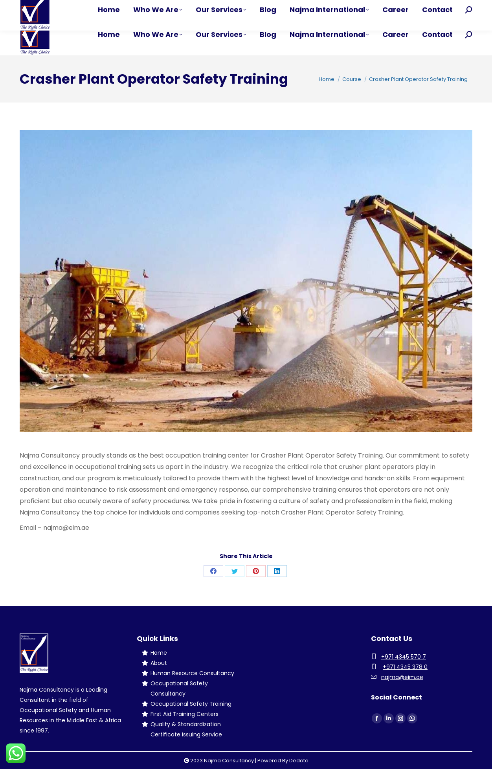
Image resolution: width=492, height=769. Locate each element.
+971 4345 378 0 (405, 667)
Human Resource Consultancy (192, 673)
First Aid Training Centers (184, 714)
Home (159, 653)
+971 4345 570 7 (403, 657)
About (159, 663)
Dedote (298, 760)
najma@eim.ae (402, 677)
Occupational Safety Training (191, 704)
